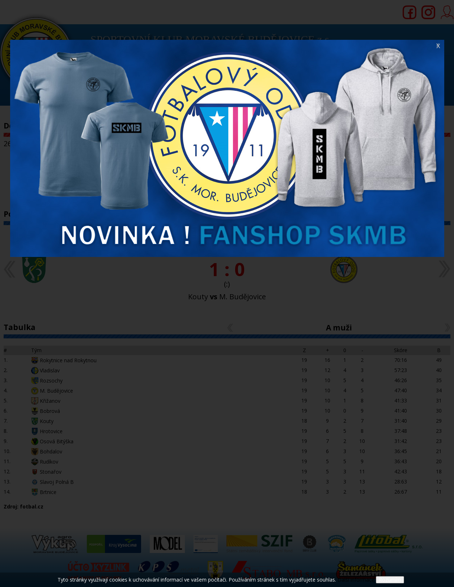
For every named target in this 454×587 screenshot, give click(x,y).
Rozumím (390, 579)
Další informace (356, 579)
